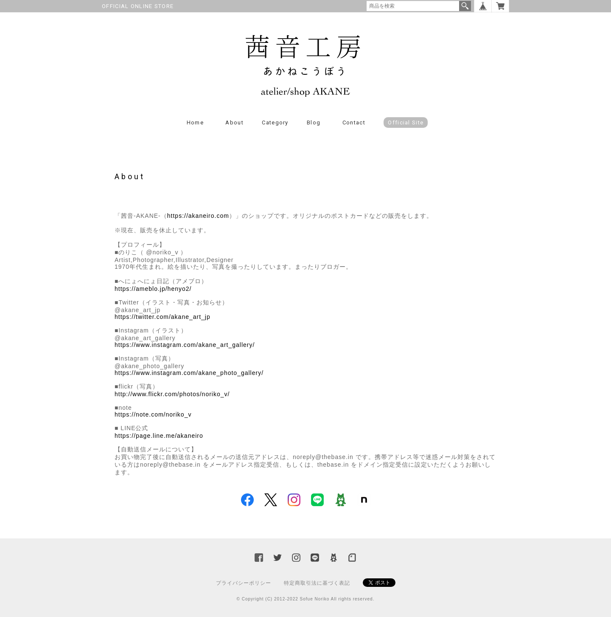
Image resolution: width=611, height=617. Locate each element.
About (234, 122)
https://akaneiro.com (198, 215)
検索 (465, 6)
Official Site (405, 122)
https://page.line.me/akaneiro (159, 435)
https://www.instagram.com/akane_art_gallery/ (185, 344)
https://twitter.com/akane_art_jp (162, 316)
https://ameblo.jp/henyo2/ (153, 288)
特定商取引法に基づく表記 (317, 583)
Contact (353, 122)
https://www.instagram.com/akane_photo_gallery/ (189, 372)
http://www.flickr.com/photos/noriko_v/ (172, 394)
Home (195, 122)
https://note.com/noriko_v (153, 414)
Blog (313, 122)
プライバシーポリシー (243, 583)
